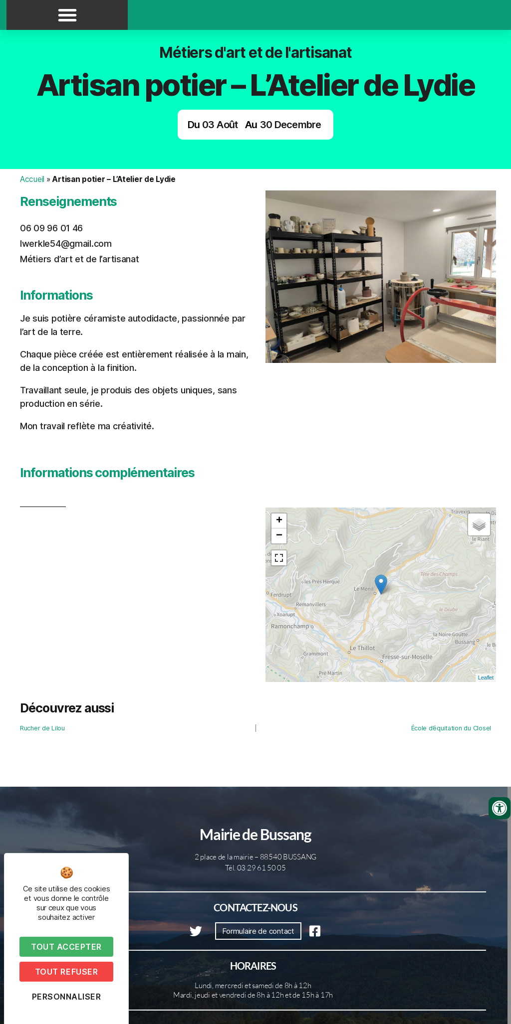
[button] (67, 15)
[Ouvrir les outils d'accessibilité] (500, 808)
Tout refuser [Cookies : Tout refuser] (66, 972)
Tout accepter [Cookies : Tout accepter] (66, 947)
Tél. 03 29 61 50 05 (255, 867)
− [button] (279, 535)
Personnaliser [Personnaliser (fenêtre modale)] (66, 997)
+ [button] (279, 520)
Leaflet (486, 678)
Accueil (32, 179)
